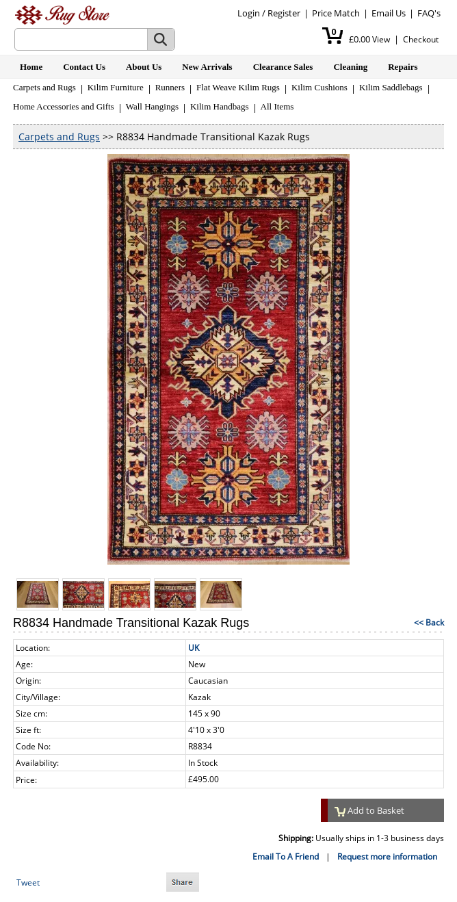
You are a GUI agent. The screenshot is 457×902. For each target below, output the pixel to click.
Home (31, 67)
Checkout (421, 39)
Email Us (388, 13)
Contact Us (84, 67)
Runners (170, 87)
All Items (277, 106)
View (381, 39)
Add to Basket (369, 810)
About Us (143, 67)
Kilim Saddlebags (391, 87)
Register (283, 13)
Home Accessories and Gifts (63, 106)
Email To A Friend (285, 856)
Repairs (402, 67)
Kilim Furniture (116, 87)
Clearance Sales (283, 67)
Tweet (28, 882)
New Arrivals (207, 67)
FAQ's (429, 13)
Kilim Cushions (319, 87)
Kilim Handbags (219, 106)
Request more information (387, 856)
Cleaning (350, 67)
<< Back (429, 622)
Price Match (336, 13)
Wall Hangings (152, 106)
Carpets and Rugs (44, 87)
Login (248, 13)
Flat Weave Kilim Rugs (238, 87)
